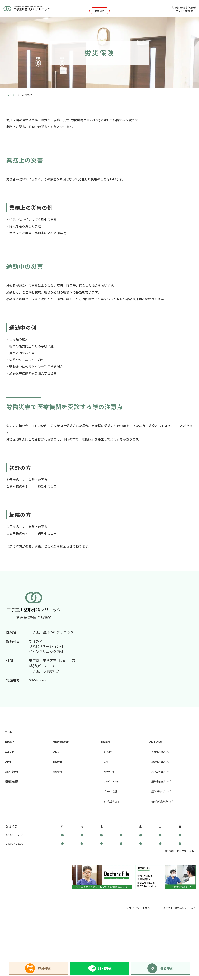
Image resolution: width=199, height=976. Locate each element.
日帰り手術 (116, 8)
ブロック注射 (111, 770)
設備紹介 (132, 8)
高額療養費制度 (62, 737)
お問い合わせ (12, 757)
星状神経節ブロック (163, 743)
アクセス (146, 8)
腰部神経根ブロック (163, 763)
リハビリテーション (115, 763)
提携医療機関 (12, 763)
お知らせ (9, 743)
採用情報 (161, 8)
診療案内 (100, 8)
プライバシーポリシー (138, 881)
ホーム (8, 730)
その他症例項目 (112, 776)
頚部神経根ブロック (163, 750)
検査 (105, 750)
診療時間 (57, 750)
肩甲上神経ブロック (163, 757)
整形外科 (108, 743)
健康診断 (80, 8)
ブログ (56, 743)
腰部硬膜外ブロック (163, 770)
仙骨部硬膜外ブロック (165, 776)
